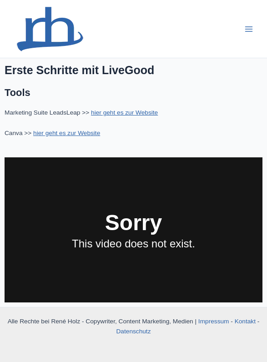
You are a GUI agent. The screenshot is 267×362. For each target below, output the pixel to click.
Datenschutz (133, 331)
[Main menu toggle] (249, 29)
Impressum (213, 321)
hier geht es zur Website (124, 112)
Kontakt (245, 321)
